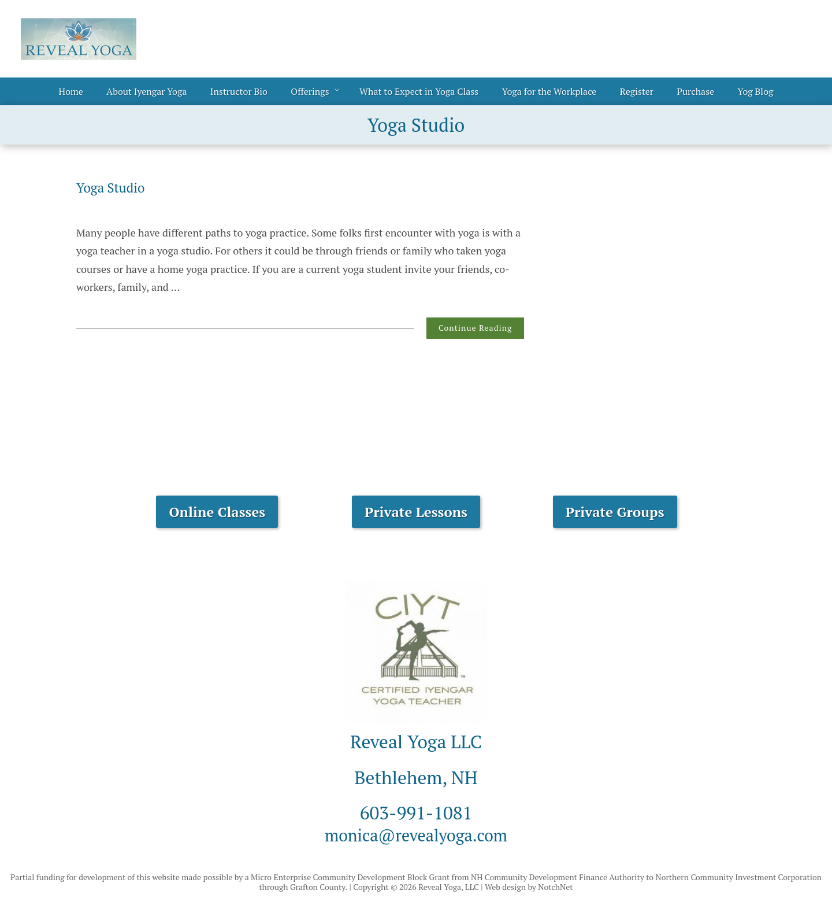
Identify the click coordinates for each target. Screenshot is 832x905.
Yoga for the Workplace (549, 91)
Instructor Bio (239, 91)
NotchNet (555, 886)
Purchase (695, 91)
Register (636, 91)
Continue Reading (475, 327)
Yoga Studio (113, 187)
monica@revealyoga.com (416, 834)
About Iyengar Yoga (146, 91)
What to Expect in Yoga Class (418, 91)
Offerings (310, 91)
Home (71, 91)
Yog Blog (756, 91)
